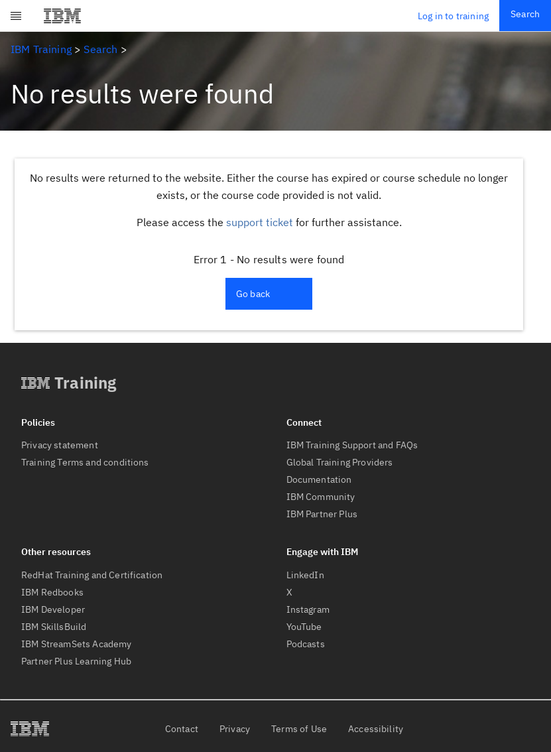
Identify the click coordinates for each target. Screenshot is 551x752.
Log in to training (453, 16)
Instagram (308, 609)
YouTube (304, 627)
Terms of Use (299, 729)
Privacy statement (59, 445)
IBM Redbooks (52, 592)
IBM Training (41, 49)
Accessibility (375, 729)
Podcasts (305, 644)
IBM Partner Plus (322, 514)
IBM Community (320, 497)
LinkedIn (305, 575)
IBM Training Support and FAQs (352, 445)
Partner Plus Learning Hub (76, 661)
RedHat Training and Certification (91, 575)
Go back (253, 294)
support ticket (259, 222)
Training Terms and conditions (85, 462)
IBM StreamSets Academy (76, 644)
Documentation (319, 479)
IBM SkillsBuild (53, 627)
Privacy (234, 729)
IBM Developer (53, 609)
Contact (181, 729)
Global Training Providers (339, 462)
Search (525, 14)
